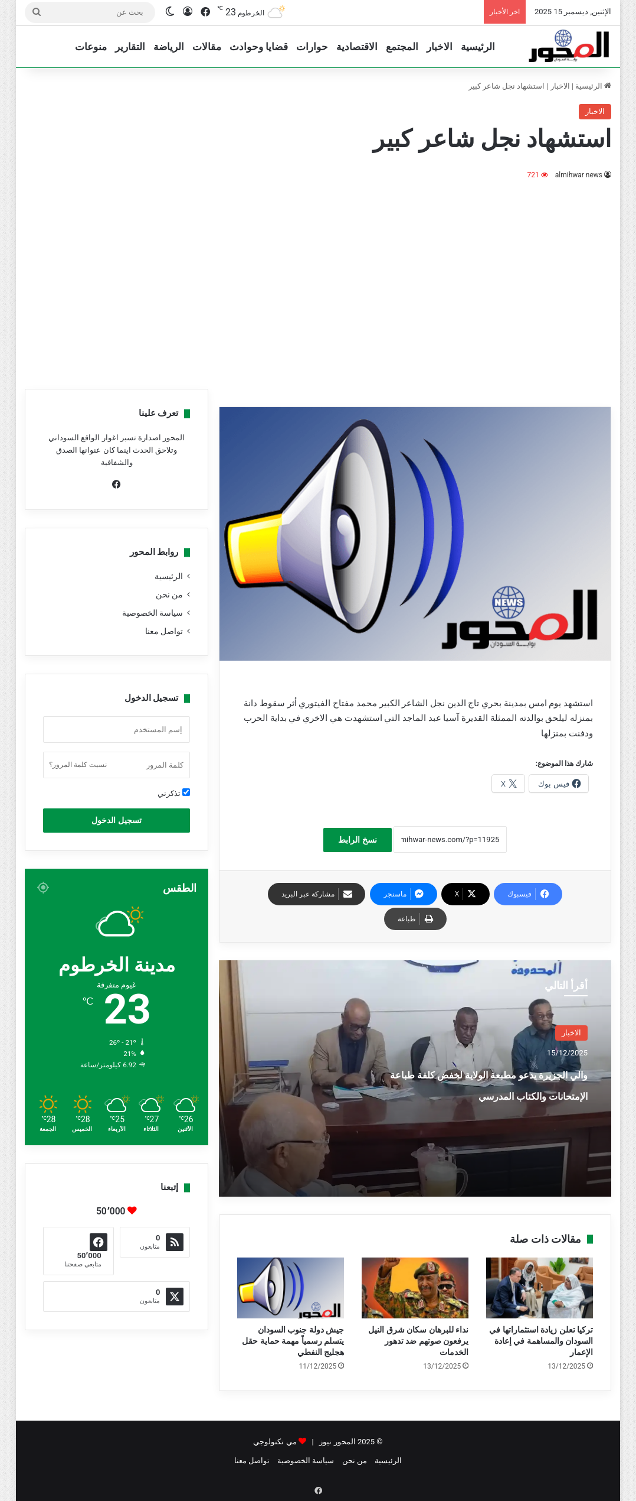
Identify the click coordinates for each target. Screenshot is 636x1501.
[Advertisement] (318, 282)
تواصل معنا (164, 631)
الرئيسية (478, 47)
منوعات (91, 47)
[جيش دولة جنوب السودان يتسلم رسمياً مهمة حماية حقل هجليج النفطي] (290, 1288)
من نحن (169, 594)
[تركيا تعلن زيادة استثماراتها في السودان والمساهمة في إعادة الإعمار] (539, 1288)
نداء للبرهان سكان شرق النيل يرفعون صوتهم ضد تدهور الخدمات (418, 1341)
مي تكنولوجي (274, 1441)
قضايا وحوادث (259, 47)
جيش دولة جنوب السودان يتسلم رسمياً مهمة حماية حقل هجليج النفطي (293, 1341)
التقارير (130, 47)
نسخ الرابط (357, 839)
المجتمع (402, 47)
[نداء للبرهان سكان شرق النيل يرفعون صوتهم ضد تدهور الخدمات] (415, 1288)
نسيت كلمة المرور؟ (78, 765)
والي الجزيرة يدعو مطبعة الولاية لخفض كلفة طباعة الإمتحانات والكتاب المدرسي (485, 1093)
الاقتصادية (357, 47)
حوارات (312, 47)
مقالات (206, 47)
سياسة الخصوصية (152, 613)
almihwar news (578, 175)
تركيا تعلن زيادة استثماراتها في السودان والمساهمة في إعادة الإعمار (541, 1341)
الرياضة (168, 47)
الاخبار (440, 47)
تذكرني (174, 793)
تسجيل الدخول (116, 820)
